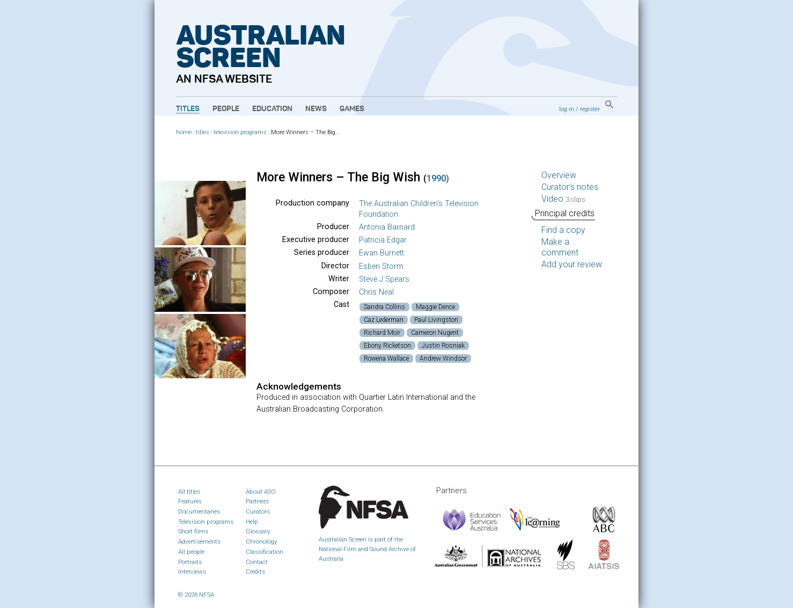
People (225, 109)
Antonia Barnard (387, 227)
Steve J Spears (384, 279)
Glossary (258, 531)
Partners (257, 501)
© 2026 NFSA (196, 594)
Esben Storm (381, 266)
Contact (257, 562)
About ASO (261, 491)
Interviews (192, 571)
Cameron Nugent (435, 332)
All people (191, 551)
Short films (193, 531)
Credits (255, 571)
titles (202, 132)
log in (566, 109)
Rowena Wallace (386, 358)
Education (272, 109)
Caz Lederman (383, 320)
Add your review (571, 264)
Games (352, 109)
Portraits (190, 562)
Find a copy (563, 230)
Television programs (205, 521)
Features (190, 501)
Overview (558, 175)
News (316, 109)
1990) (438, 178)
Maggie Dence (435, 307)
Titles (188, 109)
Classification (264, 551)
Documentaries (199, 511)
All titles (189, 491)
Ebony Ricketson (387, 345)
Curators (258, 511)
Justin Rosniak (443, 345)
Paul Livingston (436, 320)
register (590, 109)
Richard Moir (382, 332)
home (184, 132)
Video (563, 199)
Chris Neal (376, 292)
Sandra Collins (384, 307)
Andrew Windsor (443, 358)
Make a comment (559, 247)
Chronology (261, 541)
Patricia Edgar (383, 240)
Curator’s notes (569, 187)
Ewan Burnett (381, 253)
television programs (240, 132)
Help (252, 521)
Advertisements (199, 541)
